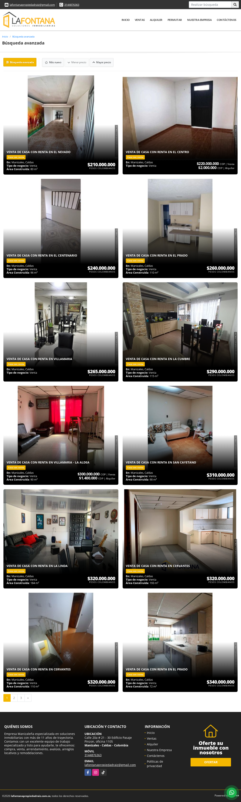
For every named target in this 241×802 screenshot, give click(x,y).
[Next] (28, 698)
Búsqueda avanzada (23, 36)
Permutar (175, 20)
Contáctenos (226, 20)
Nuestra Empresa (199, 20)
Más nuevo (53, 62)
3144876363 (71, 5)
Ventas (140, 20)
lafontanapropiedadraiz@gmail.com (32, 5)
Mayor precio (102, 62)
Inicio (126, 20)
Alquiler (156, 20)
